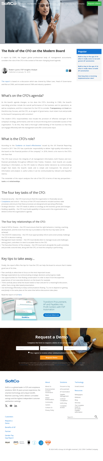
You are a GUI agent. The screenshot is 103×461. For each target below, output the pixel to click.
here (20, 295)
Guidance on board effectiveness (28, 145)
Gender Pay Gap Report (9, 436)
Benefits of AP (10, 427)
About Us (48, 386)
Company (80, 4)
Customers (9, 417)
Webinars (78, 397)
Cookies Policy (23, 365)
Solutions (22, 4)
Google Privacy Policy (61, 365)
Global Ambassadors (49, 398)
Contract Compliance (64, 399)
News (47, 395)
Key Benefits (32, 4)
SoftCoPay (63, 403)
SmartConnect (79, 386)
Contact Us (48, 407)
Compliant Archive (63, 406)
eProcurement (64, 389)
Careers (47, 405)
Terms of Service (75, 365)
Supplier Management (64, 395)
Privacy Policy (78, 363)
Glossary (77, 402)
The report (5, 81)
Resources (52, 4)
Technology (42, 4)
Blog (76, 400)
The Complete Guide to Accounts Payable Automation (79, 408)
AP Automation (65, 392)
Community (49, 402)
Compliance (5, 201)
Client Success (70, 4)
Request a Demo (94, 3)
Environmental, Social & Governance (50, 390)
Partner (61, 4)
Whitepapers (79, 394)
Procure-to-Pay (65, 386)
